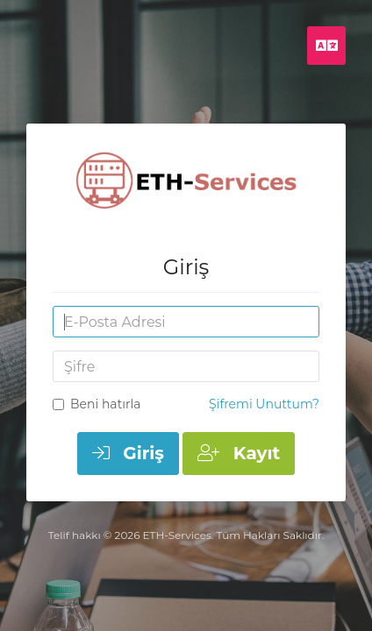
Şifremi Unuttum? (264, 404)
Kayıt (238, 453)
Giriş (128, 453)
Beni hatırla (97, 404)
